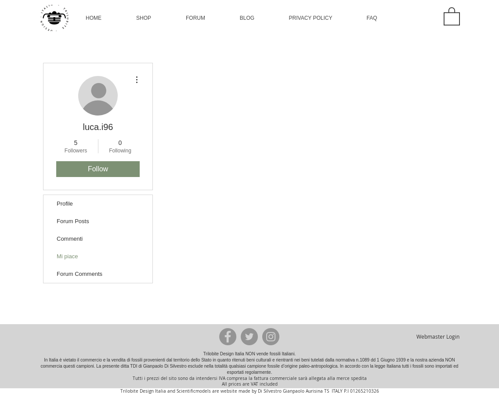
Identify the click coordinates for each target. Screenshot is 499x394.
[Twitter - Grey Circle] (249, 336)
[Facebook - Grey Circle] (227, 336)
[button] (143, 18)
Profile (65, 203)
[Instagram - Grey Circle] (270, 336)
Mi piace (67, 256)
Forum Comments (79, 274)
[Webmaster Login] (437, 336)
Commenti (70, 238)
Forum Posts (73, 221)
